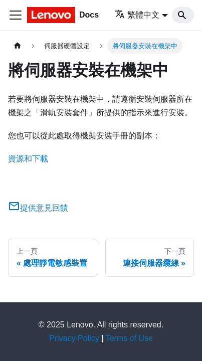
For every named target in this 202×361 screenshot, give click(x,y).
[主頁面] (17, 46)
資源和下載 (28, 158)
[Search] (183, 15)
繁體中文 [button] (137, 15)
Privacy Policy (74, 338)
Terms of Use (129, 338)
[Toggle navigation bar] (15, 15)
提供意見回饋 (38, 208)
